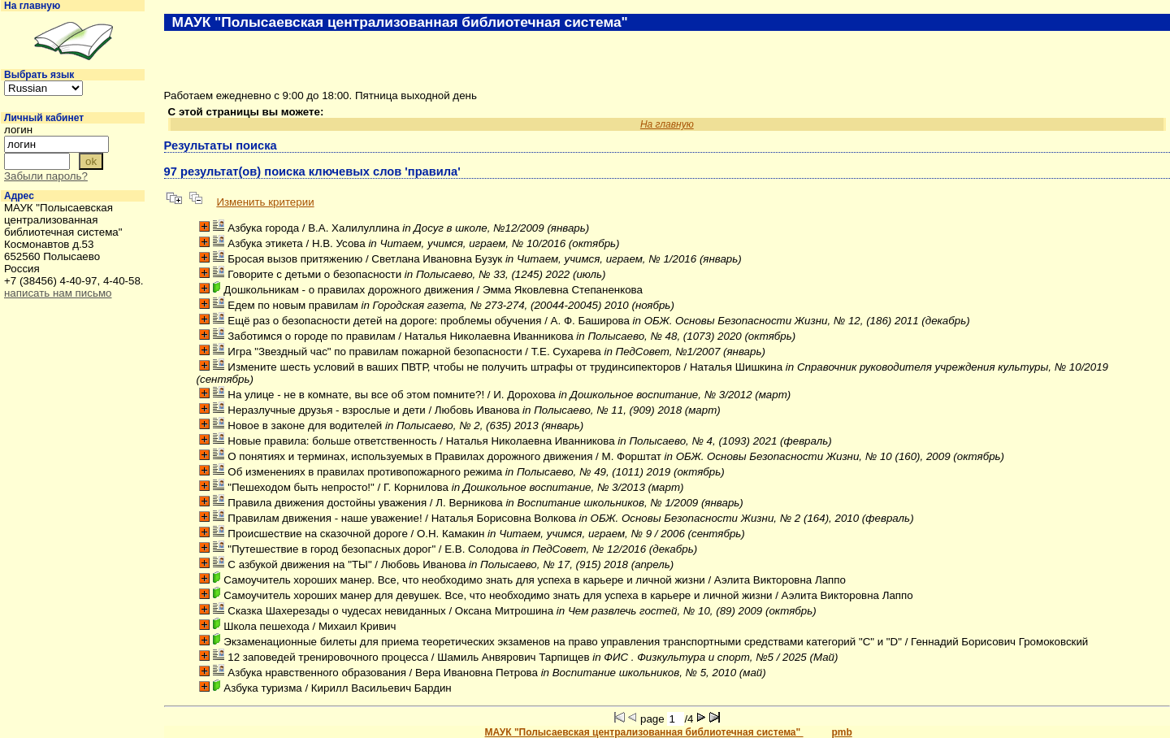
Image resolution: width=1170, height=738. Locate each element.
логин (18, 130)
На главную (32, 5)
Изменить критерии (265, 202)
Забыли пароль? (46, 176)
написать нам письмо (57, 293)
